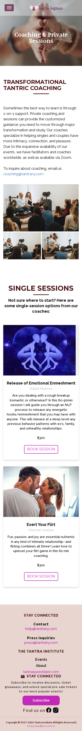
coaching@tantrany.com (23, 174)
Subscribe (41, 700)
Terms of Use (48, 726)
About (41, 666)
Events (41, 659)
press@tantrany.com (41, 643)
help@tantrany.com (41, 629)
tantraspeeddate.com (41, 672)
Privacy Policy (33, 726)
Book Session (41, 449)
